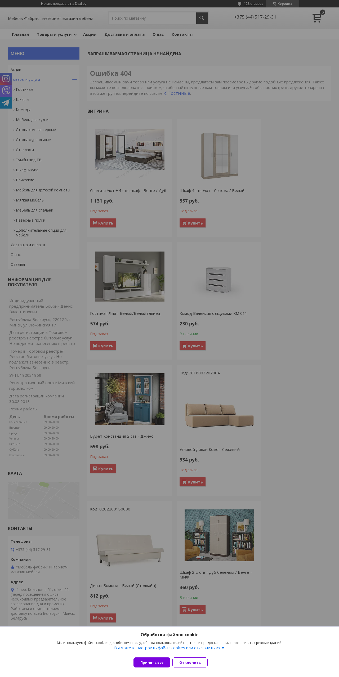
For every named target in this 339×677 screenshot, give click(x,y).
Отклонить (193, 662)
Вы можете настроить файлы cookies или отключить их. (167, 650)
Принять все (151, 662)
